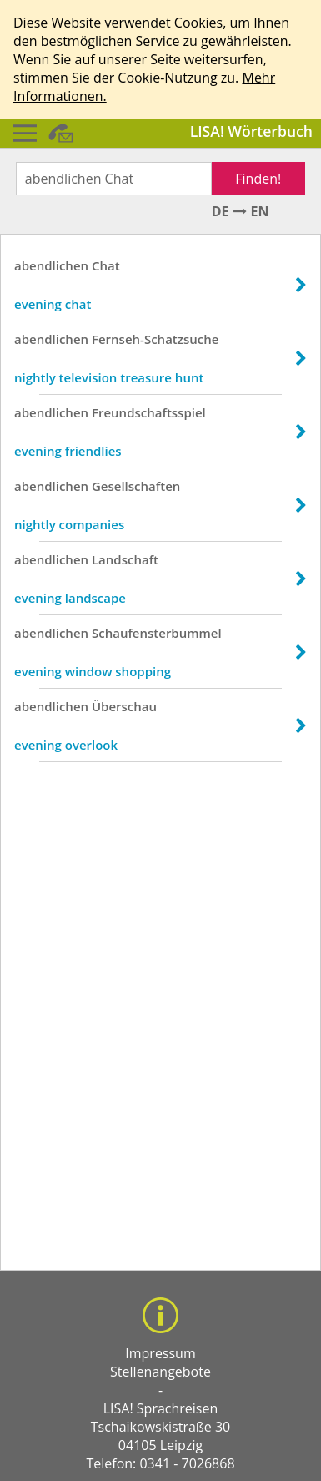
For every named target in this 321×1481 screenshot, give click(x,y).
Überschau (124, 706)
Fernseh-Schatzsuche (155, 339)
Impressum (160, 1353)
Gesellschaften (136, 486)
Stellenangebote (160, 1371)
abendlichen (51, 265)
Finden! (258, 178)
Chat (106, 265)
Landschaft (125, 559)
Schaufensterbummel (157, 632)
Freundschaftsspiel (149, 412)
